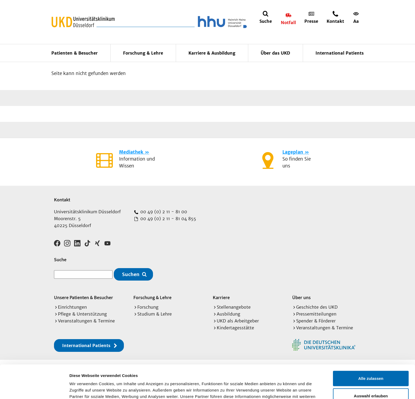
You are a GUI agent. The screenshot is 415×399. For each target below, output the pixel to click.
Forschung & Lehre (143, 53)
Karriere (221, 297)
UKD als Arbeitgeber (238, 320)
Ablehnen (371, 381)
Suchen (130, 274)
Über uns (301, 297)
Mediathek (131, 152)
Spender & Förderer (316, 320)
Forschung (148, 307)
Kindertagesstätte (235, 327)
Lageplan (292, 152)
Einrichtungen (72, 307)
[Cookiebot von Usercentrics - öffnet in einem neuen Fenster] (34, 389)
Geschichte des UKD (317, 307)
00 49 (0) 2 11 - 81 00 (163, 211)
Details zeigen (281, 388)
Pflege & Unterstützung (82, 314)
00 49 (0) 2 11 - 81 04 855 (167, 218)
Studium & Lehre (154, 314)
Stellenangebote (234, 307)
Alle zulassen (370, 347)
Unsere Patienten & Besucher (83, 297)
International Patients (339, 53)
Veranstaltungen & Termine (86, 320)
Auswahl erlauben (371, 364)
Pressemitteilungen (316, 314)
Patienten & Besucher (74, 53)
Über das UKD (275, 53)
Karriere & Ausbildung (211, 53)
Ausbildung (228, 314)
